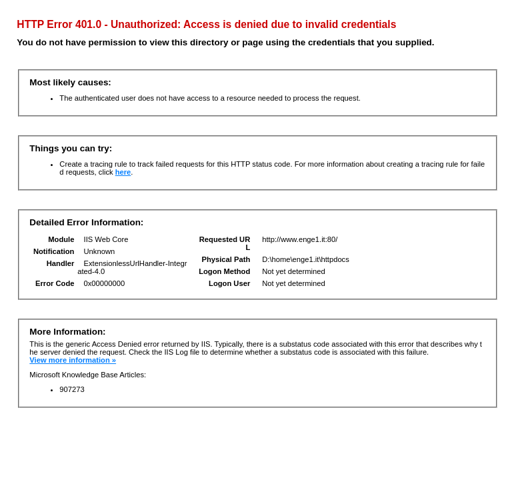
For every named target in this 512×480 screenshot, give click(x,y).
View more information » (72, 360)
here (123, 172)
